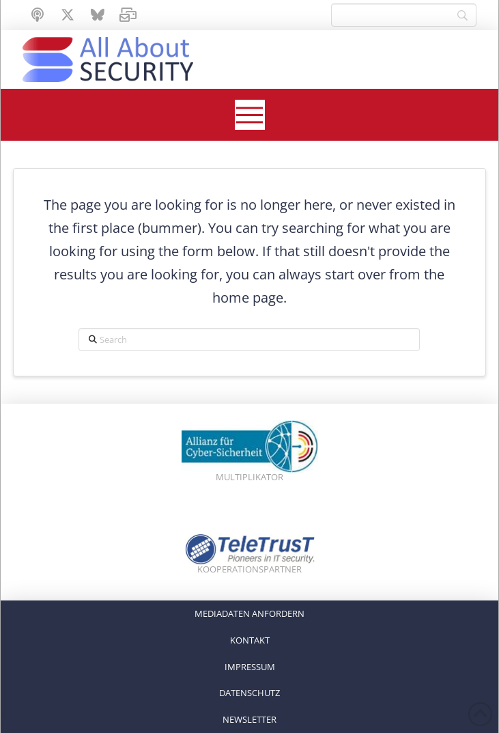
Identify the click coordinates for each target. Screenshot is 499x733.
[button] (250, 115)
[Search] (403, 15)
